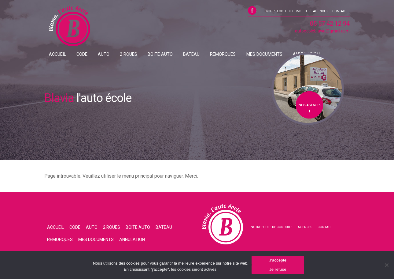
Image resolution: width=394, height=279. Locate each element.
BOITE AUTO (138, 54)
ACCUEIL (55, 54)
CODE (74, 54)
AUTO (92, 54)
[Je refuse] (386, 265)
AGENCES (320, 12)
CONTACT (340, 12)
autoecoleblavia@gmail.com (322, 32)
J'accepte (277, 260)
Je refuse (277, 269)
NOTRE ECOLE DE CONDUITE (286, 12)
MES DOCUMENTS (226, 54)
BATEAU (164, 54)
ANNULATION (262, 54)
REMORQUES (190, 54)
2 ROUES (111, 54)
